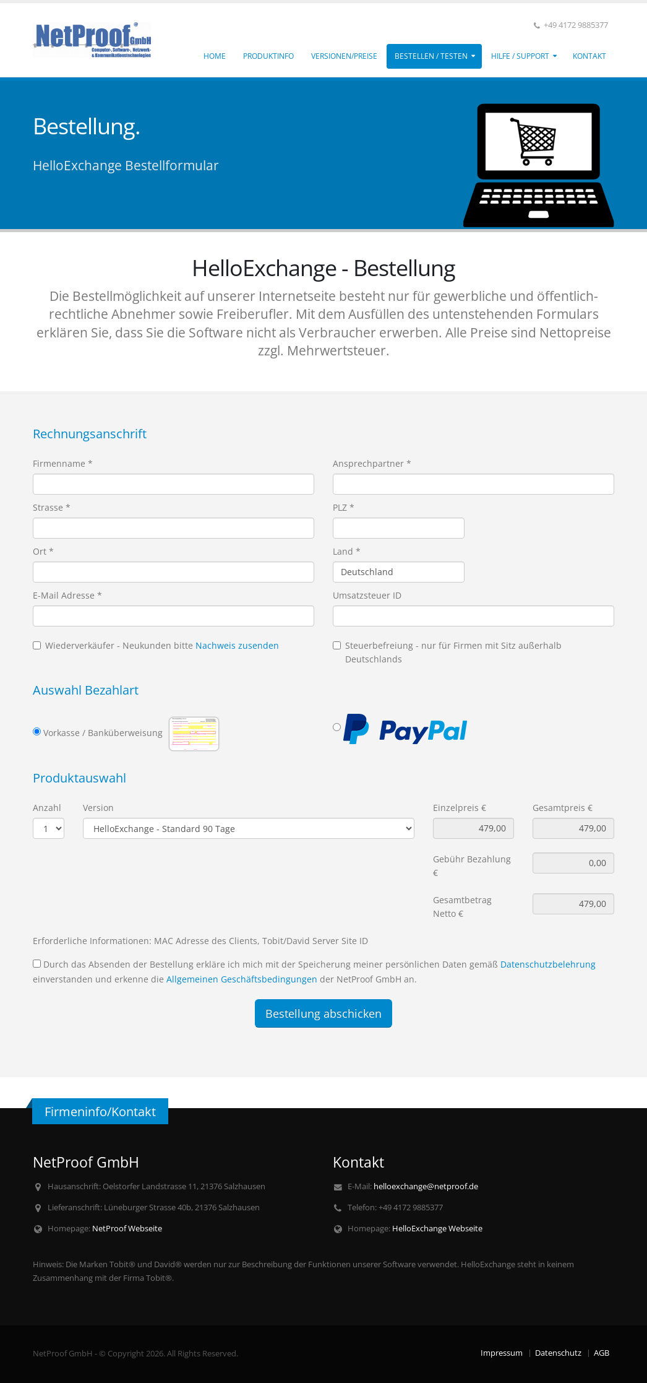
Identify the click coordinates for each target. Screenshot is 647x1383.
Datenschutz (558, 1353)
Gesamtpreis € (563, 807)
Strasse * (52, 507)
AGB (601, 1353)
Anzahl (47, 807)
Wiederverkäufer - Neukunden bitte (156, 645)
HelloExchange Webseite (437, 1228)
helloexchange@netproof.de (426, 1186)
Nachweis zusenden (237, 645)
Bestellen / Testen (431, 56)
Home (215, 56)
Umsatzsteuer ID (367, 595)
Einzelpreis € (459, 807)
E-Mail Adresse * (67, 595)
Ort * (43, 551)
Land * (347, 551)
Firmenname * (63, 463)
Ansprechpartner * (372, 463)
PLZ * (343, 507)
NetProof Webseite (127, 1228)
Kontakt (589, 56)
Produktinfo (268, 56)
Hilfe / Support (520, 56)
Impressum (502, 1353)
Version (98, 807)
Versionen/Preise (344, 56)
